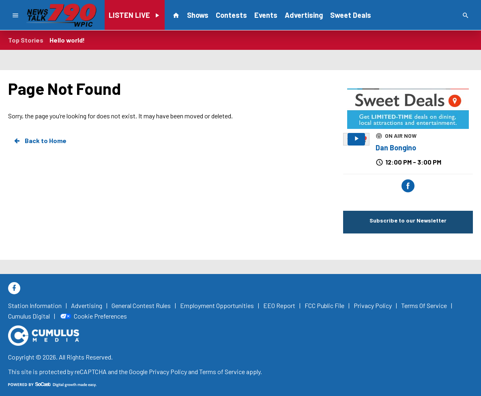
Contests (231, 15)
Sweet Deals (350, 15)
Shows (197, 15)
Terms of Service (222, 371)
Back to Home (40, 141)
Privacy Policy (168, 371)
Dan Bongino (396, 147)
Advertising (304, 15)
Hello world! (67, 40)
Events (265, 15)
